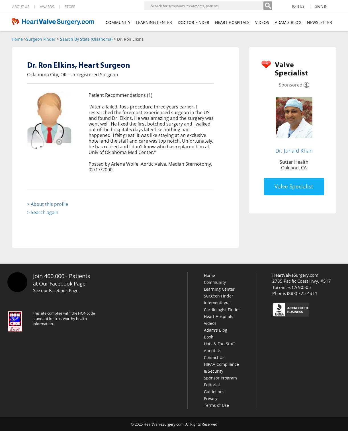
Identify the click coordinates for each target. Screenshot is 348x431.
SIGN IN (321, 6)
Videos (210, 323)
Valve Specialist (294, 186)
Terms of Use (216, 405)
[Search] (267, 5)
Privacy (210, 398)
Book (208, 337)
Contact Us (214, 357)
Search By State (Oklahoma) (86, 39)
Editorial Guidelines (214, 388)
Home (17, 39)
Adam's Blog (215, 330)
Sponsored (290, 85)
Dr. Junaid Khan (294, 150)
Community (215, 282)
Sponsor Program (220, 378)
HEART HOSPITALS (232, 22)
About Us (212, 350)
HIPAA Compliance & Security (221, 368)
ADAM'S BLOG (288, 22)
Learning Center (219, 289)
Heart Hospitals (218, 316)
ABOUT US (20, 7)
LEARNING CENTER (154, 22)
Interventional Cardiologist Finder (222, 306)
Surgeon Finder (41, 39)
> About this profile (47, 204)
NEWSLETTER (319, 22)
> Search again (42, 212)
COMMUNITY (118, 22)
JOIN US (298, 6)
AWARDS (47, 7)
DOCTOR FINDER (193, 22)
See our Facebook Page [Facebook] (55, 290)
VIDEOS (262, 22)
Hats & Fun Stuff (219, 343)
